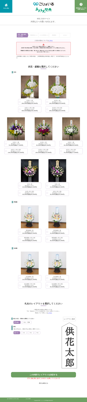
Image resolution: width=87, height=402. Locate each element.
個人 (17, 322)
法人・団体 (27, 322)
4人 (38, 332)
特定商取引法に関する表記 (13, 398)
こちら (51, 40)
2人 (24, 332)
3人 (31, 332)
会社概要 (29, 398)
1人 (17, 332)
